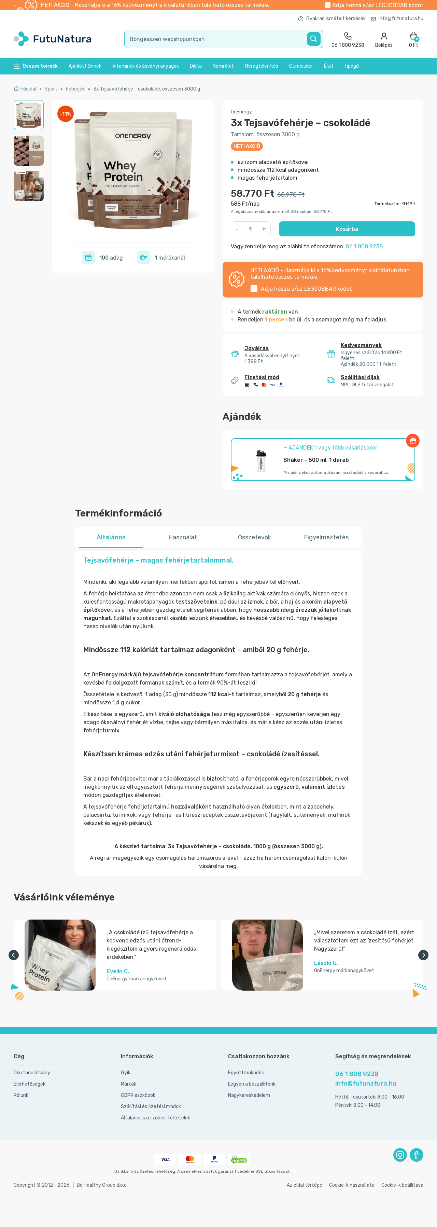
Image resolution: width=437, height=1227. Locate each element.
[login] (384, 39)
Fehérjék (75, 89)
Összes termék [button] (36, 66)
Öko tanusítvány (32, 1073)
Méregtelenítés (261, 66)
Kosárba (347, 229)
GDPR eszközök (138, 1095)
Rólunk (21, 1095)
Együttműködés (246, 1073)
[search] (223, 39)
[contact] (348, 39)
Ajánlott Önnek (85, 66)
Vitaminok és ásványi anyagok (145, 66)
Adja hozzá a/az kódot (377, 5)
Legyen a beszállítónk (252, 1084)
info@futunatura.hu (397, 19)
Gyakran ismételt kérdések (332, 19)
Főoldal (25, 89)
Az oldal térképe (304, 1185)
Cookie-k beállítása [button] (402, 1185)
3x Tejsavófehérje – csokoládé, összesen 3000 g (146, 89)
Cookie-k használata (352, 1185)
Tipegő (351, 66)
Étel (328, 66)
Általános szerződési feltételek (155, 1118)
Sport (51, 89)
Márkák (128, 1084)
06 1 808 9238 (364, 246)
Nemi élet (223, 66)
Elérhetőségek (29, 1084)
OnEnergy (241, 112)
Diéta (196, 66)
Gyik (125, 1073)
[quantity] (250, 229)
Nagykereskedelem (249, 1095)
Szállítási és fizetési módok (151, 1106)
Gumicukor (301, 66)
